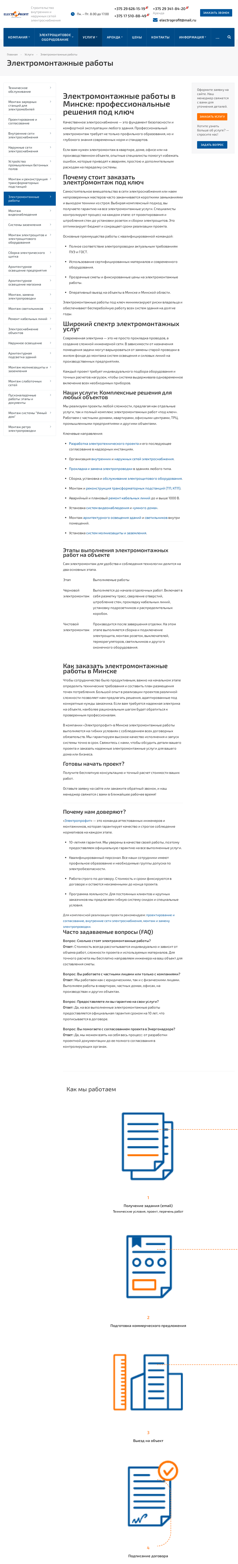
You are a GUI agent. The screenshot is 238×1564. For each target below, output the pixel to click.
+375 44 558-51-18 (147, 1528)
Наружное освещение (25, 343)
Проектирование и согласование (22, 121)
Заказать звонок (216, 12)
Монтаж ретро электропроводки (22, 428)
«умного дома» (144, 508)
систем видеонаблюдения (107, 508)
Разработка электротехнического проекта (104, 443)
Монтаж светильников (25, 308)
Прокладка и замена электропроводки (100, 468)
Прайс (70, 1498)
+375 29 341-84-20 (147, 1503)
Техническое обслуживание (19, 89)
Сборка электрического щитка (26, 254)
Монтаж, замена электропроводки (22, 296)
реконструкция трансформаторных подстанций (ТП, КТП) (132, 488)
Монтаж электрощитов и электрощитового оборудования (27, 238)
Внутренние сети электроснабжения (23, 135)
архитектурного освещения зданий (112, 517)
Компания (73, 1484)
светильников (156, 517)
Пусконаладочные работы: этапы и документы (22, 399)
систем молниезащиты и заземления (116, 533)
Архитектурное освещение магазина (24, 282)
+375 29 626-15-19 (131, 8)
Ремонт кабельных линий (27, 319)
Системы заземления (24, 225)
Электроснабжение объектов (23, 331)
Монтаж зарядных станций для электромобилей (22, 105)
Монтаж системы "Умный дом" (27, 414)
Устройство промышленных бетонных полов (28, 165)
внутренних (101, 459)
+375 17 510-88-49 (131, 15)
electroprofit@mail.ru (174, 19)
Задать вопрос (212, 144)
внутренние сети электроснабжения (114, 921)
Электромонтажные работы (23, 198)
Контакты (73, 1505)
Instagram (184, 1507)
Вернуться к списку (86, 1456)
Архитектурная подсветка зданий (22, 355)
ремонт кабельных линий (129, 498)
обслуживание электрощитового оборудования (142, 478)
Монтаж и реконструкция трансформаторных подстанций (28, 182)
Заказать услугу (212, 116)
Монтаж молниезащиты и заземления (28, 369)
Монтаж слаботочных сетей (25, 383)
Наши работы (76, 1491)
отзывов (38, 1493)
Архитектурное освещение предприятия (27, 268)
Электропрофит (78, 820)
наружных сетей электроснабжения (144, 459)
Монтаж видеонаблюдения (22, 212)
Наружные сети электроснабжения (23, 149)
